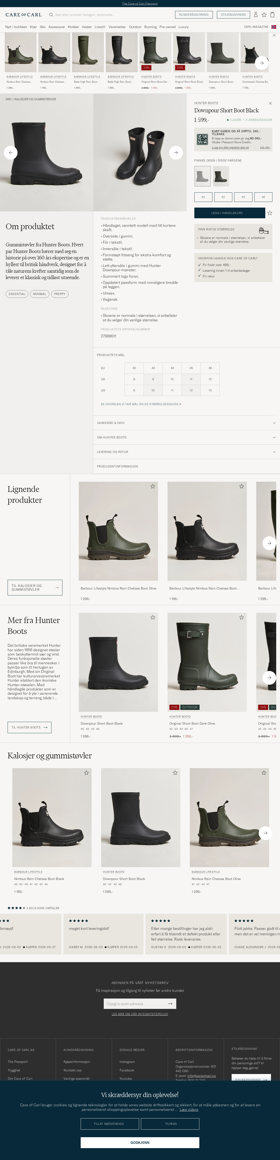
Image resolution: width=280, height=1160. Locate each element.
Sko (8, 99)
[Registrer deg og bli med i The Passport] (233, 139)
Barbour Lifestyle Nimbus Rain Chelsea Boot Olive (118, 588)
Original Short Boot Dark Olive (154, 82)
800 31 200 (196, 1080)
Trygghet (14, 1070)
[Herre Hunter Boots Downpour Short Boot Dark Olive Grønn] (223, 52)
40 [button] (203, 197)
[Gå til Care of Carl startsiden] (24, 15)
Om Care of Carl (20, 1078)
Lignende (25, 494)
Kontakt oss (73, 1070)
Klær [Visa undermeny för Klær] (33, 27)
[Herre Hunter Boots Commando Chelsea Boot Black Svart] (256, 52)
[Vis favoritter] (263, 14)
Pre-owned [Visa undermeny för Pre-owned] (167, 27)
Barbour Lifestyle (20, 76)
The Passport (18, 1062)
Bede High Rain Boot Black (119, 82)
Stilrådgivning (233, 14)
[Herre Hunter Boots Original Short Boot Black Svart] (189, 52)
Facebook (127, 1070)
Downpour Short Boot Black (102, 723)
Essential (17, 294)
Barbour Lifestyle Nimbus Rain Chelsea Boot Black (203, 588)
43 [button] (243, 197)
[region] (140, 934)
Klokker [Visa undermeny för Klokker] (73, 27)
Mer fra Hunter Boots (34, 625)
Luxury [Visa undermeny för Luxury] (183, 27)
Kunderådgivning (194, 14)
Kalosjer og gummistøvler (35, 99)
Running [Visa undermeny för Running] (150, 27)
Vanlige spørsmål (77, 1078)
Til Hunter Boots (29, 727)
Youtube (126, 1078)
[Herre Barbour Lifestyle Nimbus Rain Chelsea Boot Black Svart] (54, 52)
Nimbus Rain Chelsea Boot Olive (18, 82)
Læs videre (189, 1109)
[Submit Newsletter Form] (170, 1004)
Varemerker (117, 27)
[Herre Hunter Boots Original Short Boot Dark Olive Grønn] (155, 52)
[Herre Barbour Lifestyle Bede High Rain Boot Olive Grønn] (88, 52)
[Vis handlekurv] (272, 14)
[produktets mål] (186, 382)
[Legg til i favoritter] (152, 487)
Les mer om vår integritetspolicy (140, 1014)
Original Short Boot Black (189, 81)
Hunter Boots (151, 76)
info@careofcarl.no (201, 1076)
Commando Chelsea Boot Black (256, 82)
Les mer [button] (265, 147)
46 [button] (263, 197)
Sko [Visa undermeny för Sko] (43, 27)
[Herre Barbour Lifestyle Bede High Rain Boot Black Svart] (122, 52)
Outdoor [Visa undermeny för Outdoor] (135, 27)
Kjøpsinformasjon (77, 1062)
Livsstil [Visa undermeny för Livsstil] (100, 27)
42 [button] (223, 197)
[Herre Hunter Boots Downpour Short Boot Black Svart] (118, 662)
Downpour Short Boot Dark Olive (221, 82)
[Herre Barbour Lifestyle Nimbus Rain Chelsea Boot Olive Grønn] (21, 52)
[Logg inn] (255, 15)
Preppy (59, 294)
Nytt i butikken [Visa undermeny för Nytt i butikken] (16, 27)
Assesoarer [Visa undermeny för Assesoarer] (56, 27)
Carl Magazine (256, 27)
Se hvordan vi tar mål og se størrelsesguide (139, 404)
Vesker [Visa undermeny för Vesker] (87, 27)
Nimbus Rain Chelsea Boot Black (52, 82)
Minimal (39, 294)
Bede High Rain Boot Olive (85, 82)
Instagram (127, 1062)
